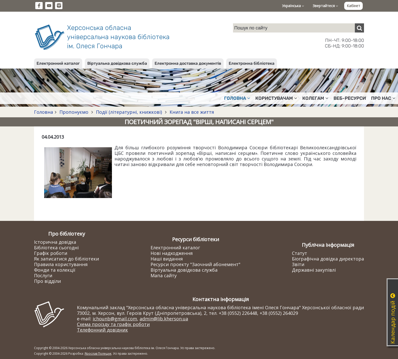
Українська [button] (293, 5)
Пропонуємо (74, 112)
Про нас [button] (383, 98)
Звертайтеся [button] (325, 5)
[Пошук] (359, 27)
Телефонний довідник (102, 330)
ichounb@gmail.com (115, 319)
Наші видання (167, 259)
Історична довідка (55, 242)
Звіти (298, 264)
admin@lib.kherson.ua (164, 319)
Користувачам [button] (276, 98)
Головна (43, 112)
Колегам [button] (315, 98)
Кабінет (353, 5)
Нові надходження (172, 253)
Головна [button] (237, 98)
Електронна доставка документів (188, 63)
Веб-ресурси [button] (350, 98)
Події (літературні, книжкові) (129, 112)
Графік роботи (50, 253)
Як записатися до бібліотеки (66, 259)
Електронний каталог (58, 63)
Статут (299, 253)
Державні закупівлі (314, 270)
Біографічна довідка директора (328, 259)
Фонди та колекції (54, 270)
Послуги (43, 275)
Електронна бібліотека (251, 63)
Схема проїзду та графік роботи (113, 324)
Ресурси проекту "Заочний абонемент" (195, 264)
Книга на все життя (191, 112)
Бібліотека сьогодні (56, 247)
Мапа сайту (164, 275)
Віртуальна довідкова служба (117, 63)
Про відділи (47, 281)
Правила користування (61, 264)
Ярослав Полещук (98, 353)
